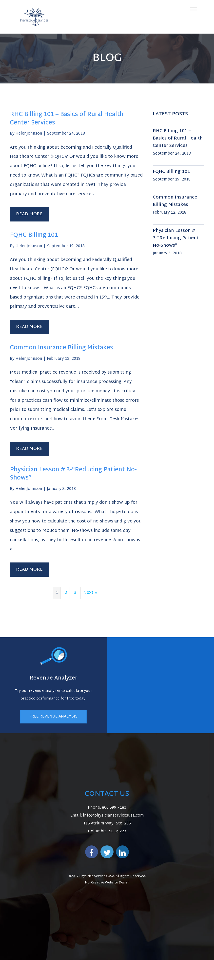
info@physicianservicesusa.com (113, 815)
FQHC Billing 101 (34, 235)
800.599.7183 (114, 807)
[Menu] (193, 9)
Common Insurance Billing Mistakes (61, 347)
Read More (32, 213)
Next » (90, 593)
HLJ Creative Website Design (107, 883)
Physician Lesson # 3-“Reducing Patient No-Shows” (73, 474)
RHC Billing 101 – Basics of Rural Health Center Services (66, 118)
